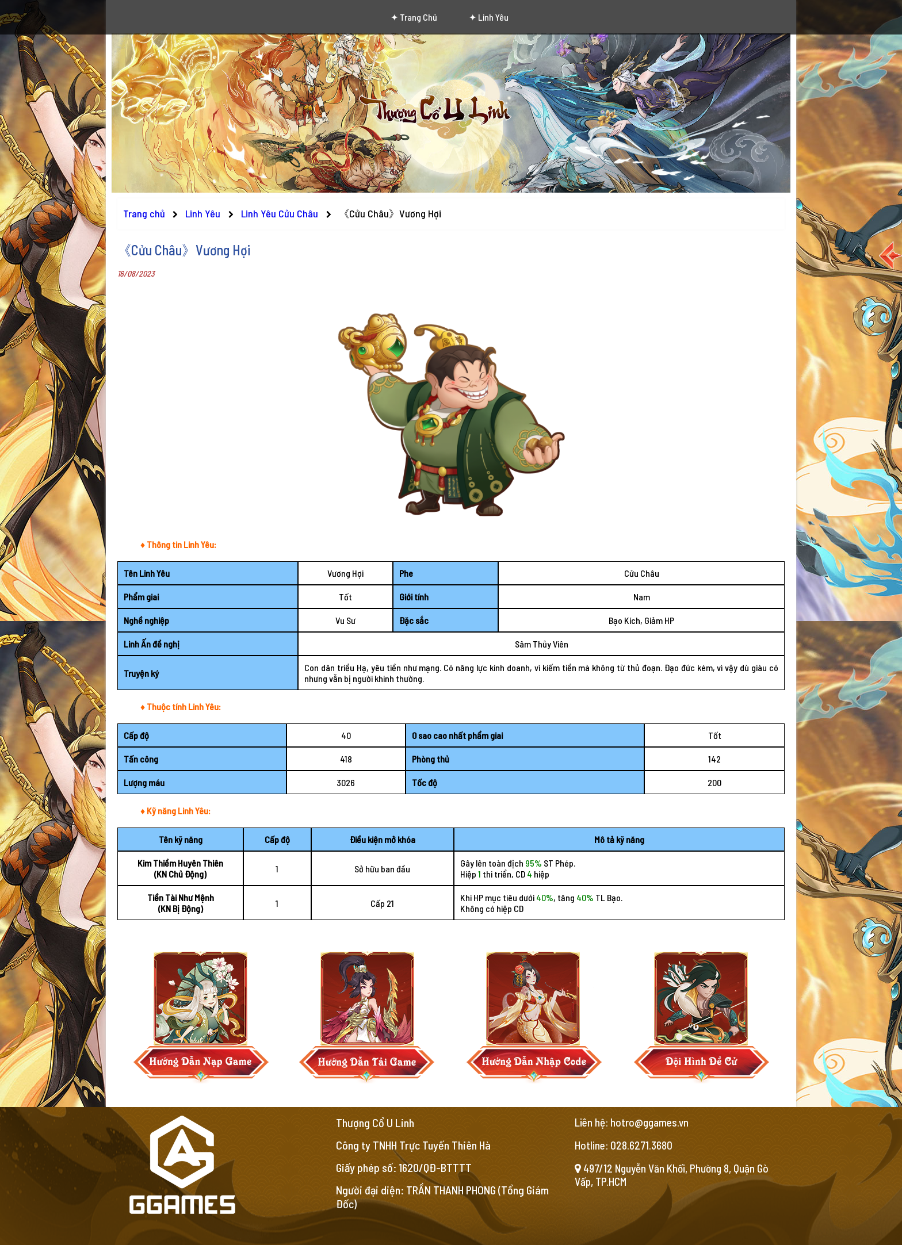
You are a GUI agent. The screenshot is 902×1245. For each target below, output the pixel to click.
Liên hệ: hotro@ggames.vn (632, 1122)
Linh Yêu (204, 213)
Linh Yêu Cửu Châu (280, 213)
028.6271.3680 (641, 1145)
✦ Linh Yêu (489, 17)
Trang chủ (144, 213)
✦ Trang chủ (414, 17)
